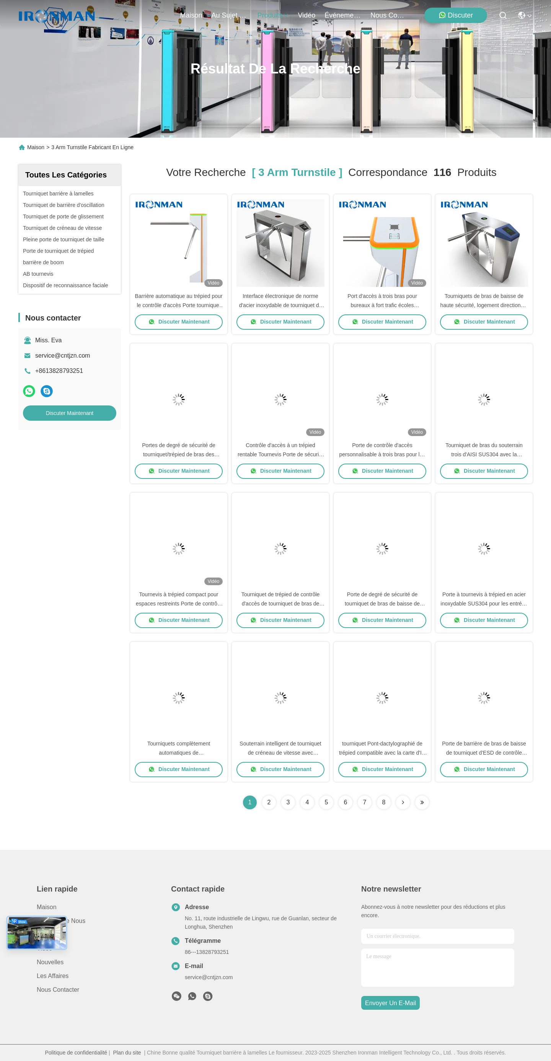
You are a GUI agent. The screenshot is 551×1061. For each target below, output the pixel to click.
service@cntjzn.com (62, 355)
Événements (342, 15)
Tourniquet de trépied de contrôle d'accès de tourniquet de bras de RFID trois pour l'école (280, 603)
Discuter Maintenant (70, 413)
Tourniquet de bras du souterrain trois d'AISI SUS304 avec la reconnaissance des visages (484, 454)
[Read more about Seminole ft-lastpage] (422, 802)
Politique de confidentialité (76, 1053)
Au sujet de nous (61, 921)
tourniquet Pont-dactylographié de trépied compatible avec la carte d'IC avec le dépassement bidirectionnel (382, 752)
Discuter (456, 15)
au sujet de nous (230, 15)
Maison (191, 15)
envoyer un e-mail (390, 1003)
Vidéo (44, 948)
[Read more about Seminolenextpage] (403, 802)
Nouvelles (50, 962)
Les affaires (52, 976)
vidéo (307, 15)
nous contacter (388, 15)
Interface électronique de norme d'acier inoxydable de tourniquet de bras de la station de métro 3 (280, 305)
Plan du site (127, 1053)
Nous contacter (58, 989)
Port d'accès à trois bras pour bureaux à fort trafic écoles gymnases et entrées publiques (382, 305)
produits (273, 15)
